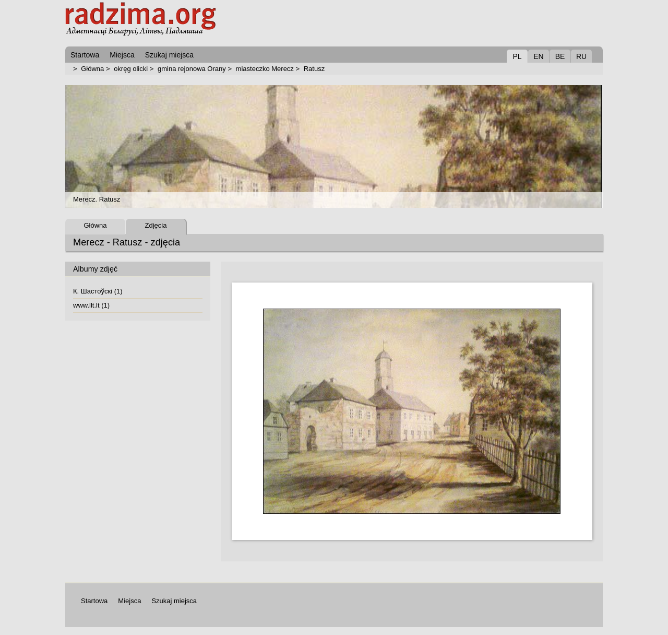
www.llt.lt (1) (91, 305)
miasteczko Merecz (265, 69)
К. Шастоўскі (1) (98, 291)
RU (581, 56)
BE (560, 56)
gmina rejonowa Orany (192, 69)
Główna (92, 69)
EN (538, 56)
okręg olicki (131, 69)
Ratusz (314, 69)
